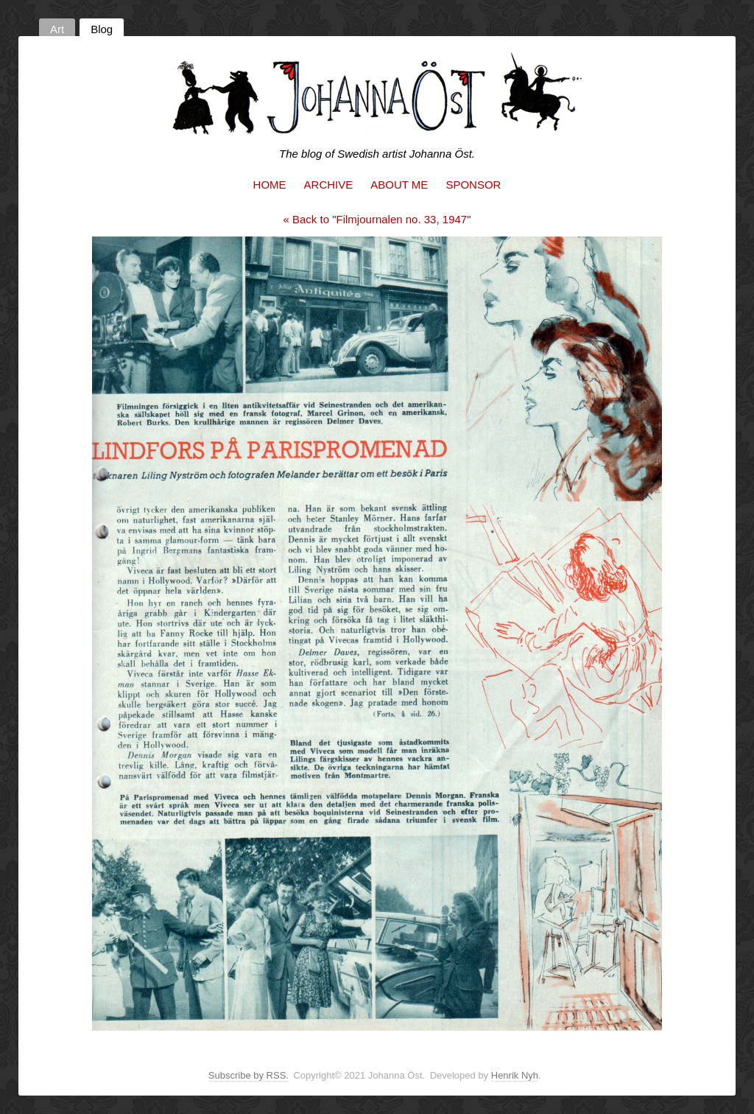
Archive (328, 184)
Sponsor (473, 184)
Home (269, 184)
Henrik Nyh (514, 1075)
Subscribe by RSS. (248, 1075)
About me (399, 184)
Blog (102, 29)
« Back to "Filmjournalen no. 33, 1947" (377, 219)
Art (57, 29)
